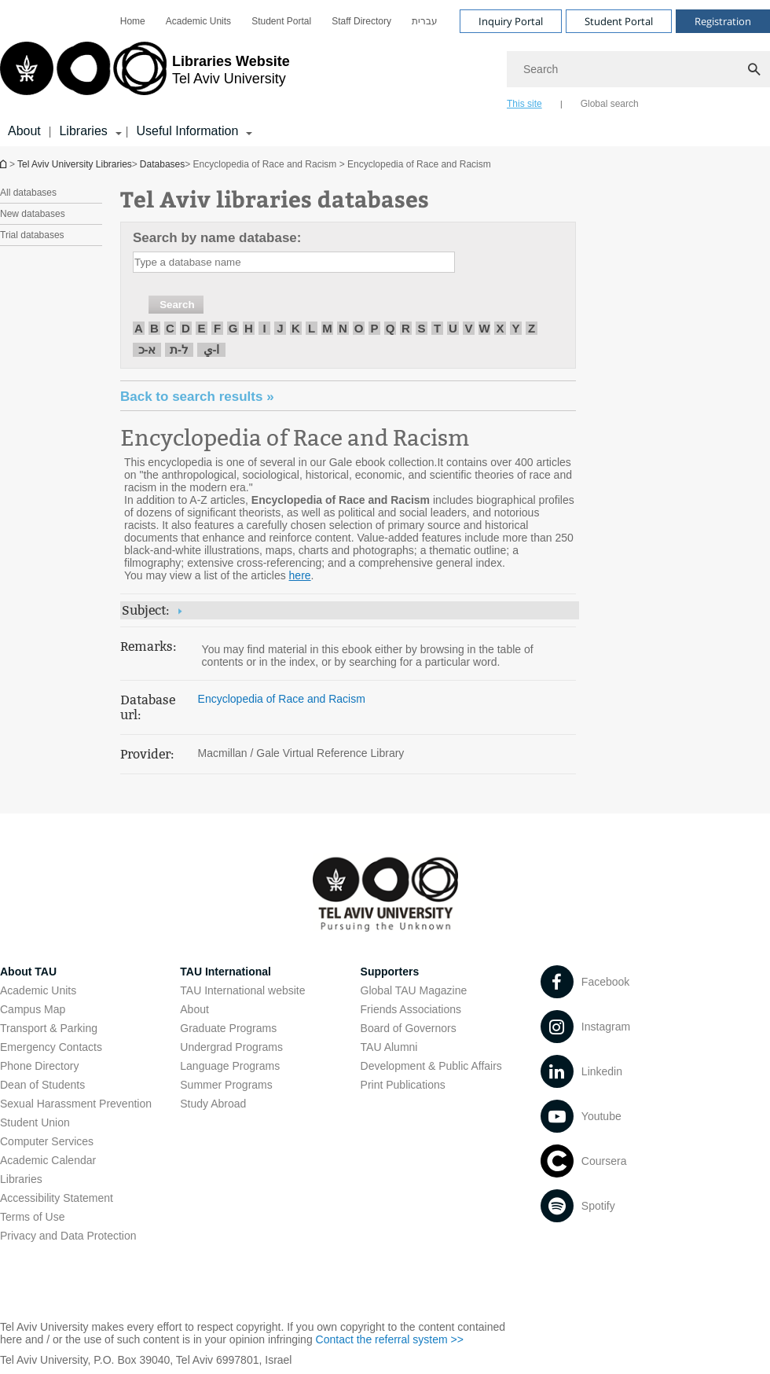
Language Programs (230, 1066)
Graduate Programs (228, 1028)
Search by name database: (217, 237)
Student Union (35, 1122)
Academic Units (198, 21)
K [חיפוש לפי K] (296, 328)
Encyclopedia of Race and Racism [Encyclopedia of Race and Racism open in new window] (294, 438)
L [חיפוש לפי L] (311, 328)
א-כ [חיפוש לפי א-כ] (147, 349)
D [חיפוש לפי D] (186, 328)
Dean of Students (42, 1084)
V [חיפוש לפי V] (468, 328)
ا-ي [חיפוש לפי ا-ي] (212, 349)
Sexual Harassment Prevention (76, 1103)
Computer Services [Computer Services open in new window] (47, 1141)
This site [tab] (524, 103)
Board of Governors (408, 1028)
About (24, 131)
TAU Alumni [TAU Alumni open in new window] (389, 1047)
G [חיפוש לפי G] (233, 328)
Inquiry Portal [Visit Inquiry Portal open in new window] (510, 21)
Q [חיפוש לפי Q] (390, 328)
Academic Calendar (48, 1160)
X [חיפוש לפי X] (500, 328)
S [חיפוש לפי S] (421, 328)
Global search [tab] (610, 103)
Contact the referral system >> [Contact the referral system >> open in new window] (390, 1339)
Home (132, 21)
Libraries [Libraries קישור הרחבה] (83, 131)
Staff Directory (361, 21)
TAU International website (242, 990)
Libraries (21, 1179)
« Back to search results (197, 396)
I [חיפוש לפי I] (264, 328)
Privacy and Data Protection (68, 1235)
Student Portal (281, 21)
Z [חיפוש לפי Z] (531, 328)
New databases (32, 213)
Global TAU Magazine (414, 990)
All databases (28, 192)
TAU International (225, 971)
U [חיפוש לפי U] (453, 328)
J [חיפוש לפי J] (280, 328)
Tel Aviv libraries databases (274, 198)
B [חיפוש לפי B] (154, 328)
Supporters (390, 971)
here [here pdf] (300, 575)
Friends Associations (411, 1009)
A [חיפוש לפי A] (138, 328)
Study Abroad (213, 1103)
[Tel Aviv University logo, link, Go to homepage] (145, 74)
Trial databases (32, 235)
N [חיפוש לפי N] (343, 328)
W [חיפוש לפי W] (484, 328)
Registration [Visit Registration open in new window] (723, 21)
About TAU (28, 971)
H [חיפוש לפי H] (248, 328)
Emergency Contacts (51, 1047)
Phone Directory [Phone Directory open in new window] (39, 1066)
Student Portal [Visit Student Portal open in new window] (619, 21)
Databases (162, 164)
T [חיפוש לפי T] (437, 328)
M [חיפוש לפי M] (327, 328)
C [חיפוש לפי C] (170, 328)
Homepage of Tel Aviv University (4, 164)
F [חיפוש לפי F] (217, 328)
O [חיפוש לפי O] (359, 328)
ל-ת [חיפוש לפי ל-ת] (179, 349)
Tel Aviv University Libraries (74, 164)
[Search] (638, 69)
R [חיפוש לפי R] (406, 328)
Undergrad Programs (231, 1047)
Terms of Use (32, 1217)
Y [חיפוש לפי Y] (515, 328)
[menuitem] (133, 21)
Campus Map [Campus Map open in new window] (32, 1009)
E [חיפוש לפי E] (201, 328)
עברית (425, 21)
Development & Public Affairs (431, 1066)
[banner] (385, 73)
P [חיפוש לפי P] (374, 328)
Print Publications (403, 1084)
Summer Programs (226, 1084)
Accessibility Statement (56, 1198)
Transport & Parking (48, 1028)
